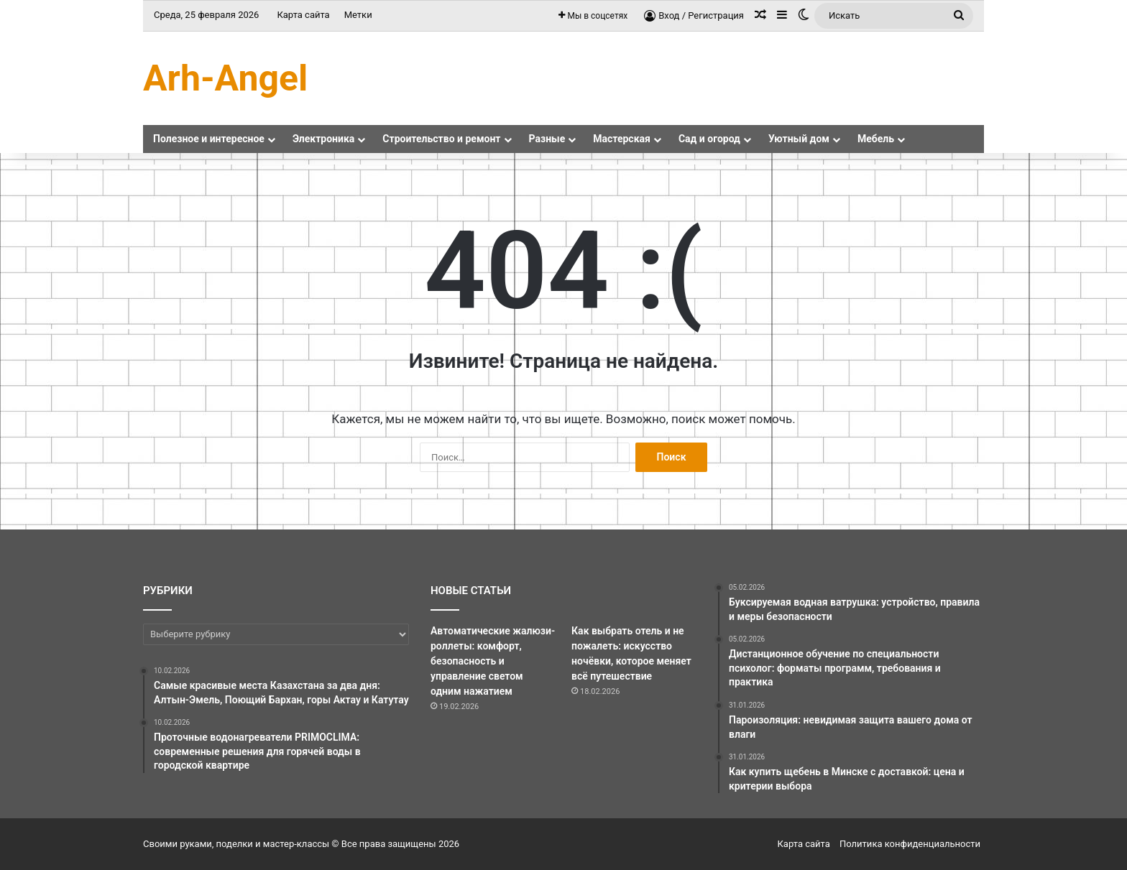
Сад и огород (709, 138)
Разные (547, 138)
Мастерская (621, 138)
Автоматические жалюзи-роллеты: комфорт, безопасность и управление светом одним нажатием (493, 661)
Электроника (323, 138)
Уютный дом (798, 138)
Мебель (875, 138)
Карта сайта (303, 14)
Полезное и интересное (208, 138)
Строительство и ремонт (441, 138)
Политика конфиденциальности (910, 843)
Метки (358, 14)
